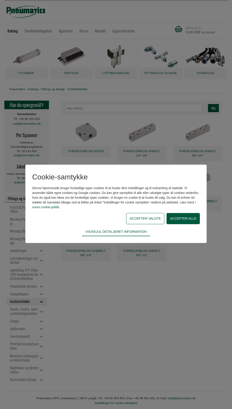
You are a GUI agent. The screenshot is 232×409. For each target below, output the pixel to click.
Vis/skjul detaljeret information (116, 231)
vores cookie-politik (45, 207)
